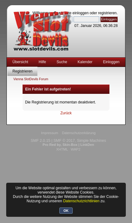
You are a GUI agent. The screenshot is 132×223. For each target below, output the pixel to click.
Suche (62, 62)
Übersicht (20, 62)
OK (66, 210)
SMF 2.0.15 (40, 140)
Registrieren (22, 71)
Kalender (85, 62)
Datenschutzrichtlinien (81, 201)
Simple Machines (91, 140)
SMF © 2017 (64, 140)
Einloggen (111, 62)
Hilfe (42, 62)
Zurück (66, 113)
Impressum (49, 133)
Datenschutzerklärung (79, 133)
